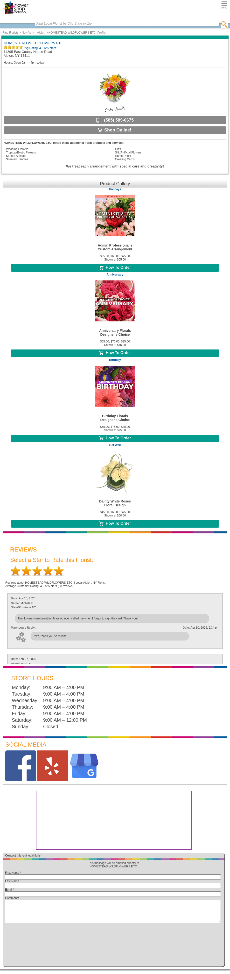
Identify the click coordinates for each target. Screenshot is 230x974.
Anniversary (115, 274)
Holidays (115, 189)
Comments (12, 898)
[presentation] (113, 946)
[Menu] (224, 4)
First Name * (13, 872)
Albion (41, 32)
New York (28, 32)
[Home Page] (15, 14)
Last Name (12, 881)
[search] (224, 24)
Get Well (115, 445)
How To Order (115, 267)
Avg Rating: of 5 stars (39, 48)
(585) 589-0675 (119, 120)
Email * (9, 889)
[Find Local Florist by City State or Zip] (127, 23)
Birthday (115, 360)
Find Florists (10, 32)
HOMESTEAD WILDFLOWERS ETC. (34, 43)
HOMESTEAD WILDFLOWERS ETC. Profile (77, 32)
